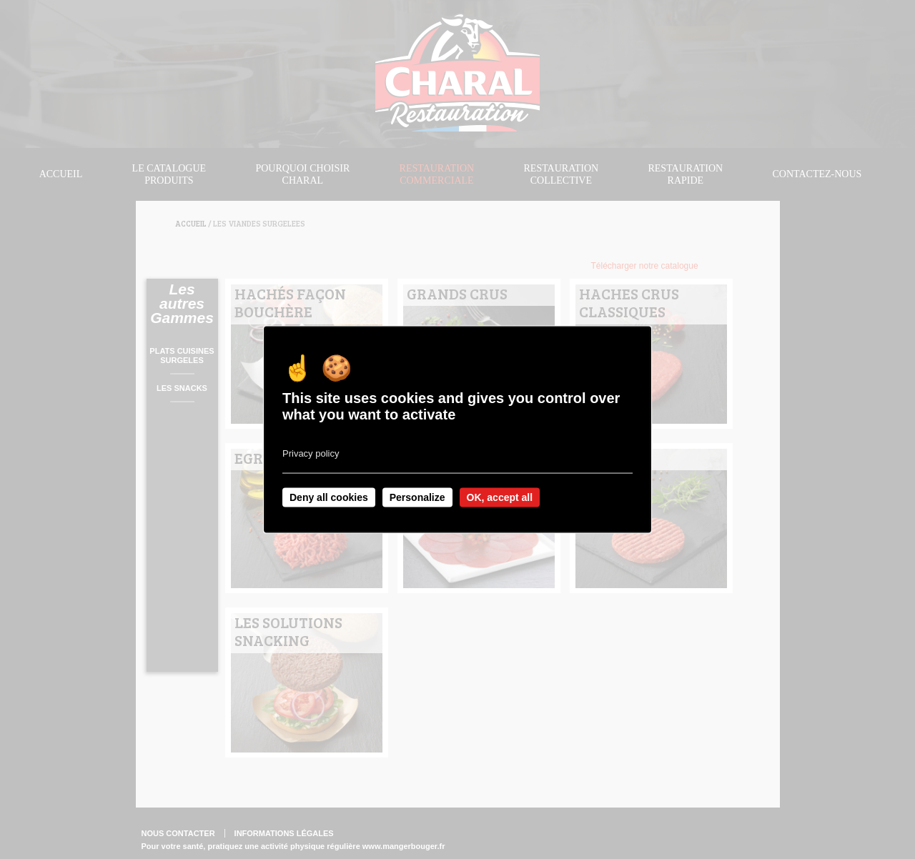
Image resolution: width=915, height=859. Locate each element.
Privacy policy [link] (310, 453)
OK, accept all (500, 497)
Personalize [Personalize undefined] (417, 497)
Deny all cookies (329, 497)
